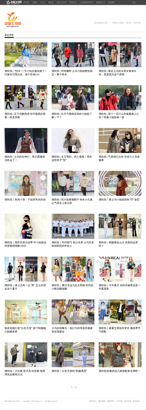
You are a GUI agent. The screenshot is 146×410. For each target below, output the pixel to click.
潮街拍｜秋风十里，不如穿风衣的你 (25, 199)
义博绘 (34, 2)
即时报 (26, 2)
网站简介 (93, 401)
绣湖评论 (73, 2)
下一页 (73, 387)
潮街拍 (137, 23)
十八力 (42, 2)
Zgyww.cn (38, 401)
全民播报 (111, 2)
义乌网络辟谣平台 (86, 2)
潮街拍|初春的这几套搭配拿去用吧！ (119, 371)
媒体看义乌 (100, 2)
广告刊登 (119, 401)
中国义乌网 (13, 20)
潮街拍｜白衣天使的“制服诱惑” (69, 371)
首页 (13, 2)
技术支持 (127, 401)
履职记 (50, 2)
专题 (134, 3)
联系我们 (136, 401)
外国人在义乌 (61, 2)
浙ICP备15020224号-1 (13, 401)
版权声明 (110, 401)
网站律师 (101, 401)
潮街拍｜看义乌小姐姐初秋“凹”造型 (119, 199)
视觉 (128, 23)
